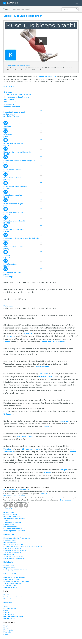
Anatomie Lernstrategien (14, 577)
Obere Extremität (11, 514)
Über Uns (7, 602)
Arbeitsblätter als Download (16, 581)
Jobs (5, 610)
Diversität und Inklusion (14, 496)
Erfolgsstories (9, 585)
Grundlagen (8, 512)
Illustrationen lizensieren (14, 597)
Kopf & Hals (8, 524)
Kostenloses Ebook (11, 579)
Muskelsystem (9, 540)
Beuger (63, 470)
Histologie (8, 562)
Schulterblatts (42, 367)
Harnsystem (8, 554)
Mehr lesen (8, 306)
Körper (6, 342)
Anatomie (7, 509)
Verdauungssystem (12, 552)
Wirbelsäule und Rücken (14, 518)
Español (6, 628)
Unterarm (43, 374)
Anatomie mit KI (10, 587)
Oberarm (27, 333)
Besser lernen (9, 573)
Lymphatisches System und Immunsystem (22, 546)
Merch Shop (8, 599)
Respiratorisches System (14, 550)
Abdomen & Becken (12, 522)
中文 (5, 636)
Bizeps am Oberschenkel (53, 342)
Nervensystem (10, 542)
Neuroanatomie (10, 527)
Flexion (47, 473)
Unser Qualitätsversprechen (16, 489)
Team (5, 606)
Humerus (63, 421)
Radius (46, 427)
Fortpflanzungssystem (13, 558)
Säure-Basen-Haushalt (13, 556)
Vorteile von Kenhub (12, 583)
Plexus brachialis (25, 436)
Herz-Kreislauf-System (13, 544)
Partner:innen (9, 608)
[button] (41, 379)
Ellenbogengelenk (31, 449)
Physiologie (8, 534)
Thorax (6, 520)
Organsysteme (10, 568)
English (6, 626)
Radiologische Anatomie (14, 531)
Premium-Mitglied (47, 77)
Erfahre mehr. (45, 494)
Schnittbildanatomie (12, 529)
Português (8, 630)
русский (6, 634)
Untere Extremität (11, 516)
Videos (5, 9)
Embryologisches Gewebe (15, 570)
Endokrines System (12, 548)
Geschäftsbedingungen (13, 616)
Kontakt (6, 612)
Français (7, 632)
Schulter (11, 336)
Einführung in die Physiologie (16, 538)
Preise (6, 595)
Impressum (8, 614)
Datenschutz (9, 618)
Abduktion (8, 452)
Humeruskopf (45, 377)
